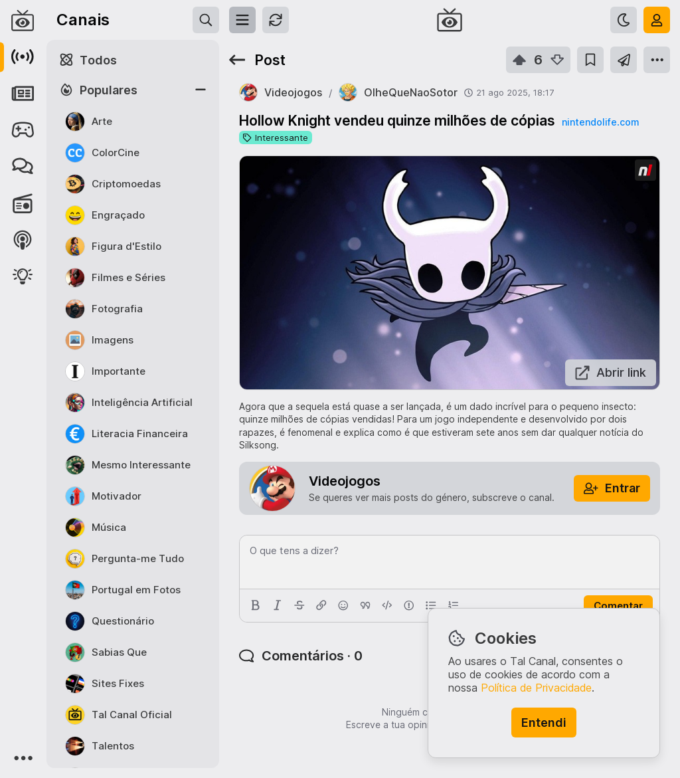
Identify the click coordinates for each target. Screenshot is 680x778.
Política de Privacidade (536, 687)
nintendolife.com (600, 122)
